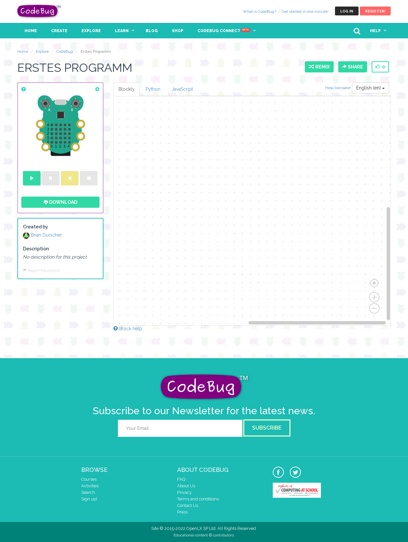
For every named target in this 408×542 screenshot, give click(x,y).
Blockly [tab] (127, 89)
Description (36, 248)
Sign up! (89, 498)
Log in (346, 11)
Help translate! (338, 88)
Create (59, 31)
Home (31, 31)
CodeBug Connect (223, 30)
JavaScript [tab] (182, 89)
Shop (177, 31)
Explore (91, 31)
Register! (375, 11)
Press (182, 512)
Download (60, 202)
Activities (90, 485)
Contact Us (187, 505)
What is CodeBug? (259, 11)
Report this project (41, 270)
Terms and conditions (198, 498)
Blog (152, 31)
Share (352, 66)
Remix (319, 66)
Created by (35, 226)
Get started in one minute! (305, 11)
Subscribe (267, 428)
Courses (89, 479)
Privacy (184, 492)
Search (88, 492)
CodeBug (39, 11)
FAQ (181, 479)
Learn (122, 31)
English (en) (370, 87)
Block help (127, 328)
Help (375, 31)
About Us (186, 485)
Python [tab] (153, 89)
